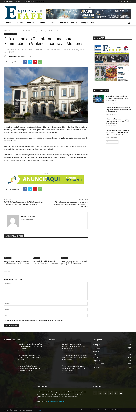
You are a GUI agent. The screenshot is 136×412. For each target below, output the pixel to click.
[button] (128, 22)
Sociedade (14, 34)
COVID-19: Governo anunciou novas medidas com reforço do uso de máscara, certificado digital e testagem (70, 204)
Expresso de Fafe (14, 56)
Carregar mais (112, 142)
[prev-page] (5, 270)
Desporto (64, 258)
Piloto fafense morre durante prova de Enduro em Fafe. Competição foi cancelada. (29, 357)
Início (5, 31)
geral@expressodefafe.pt (56, 401)
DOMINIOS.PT (37, 410)
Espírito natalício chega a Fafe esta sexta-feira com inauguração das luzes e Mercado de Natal (117, 132)
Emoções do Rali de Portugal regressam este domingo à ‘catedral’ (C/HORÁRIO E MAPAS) (30, 368)
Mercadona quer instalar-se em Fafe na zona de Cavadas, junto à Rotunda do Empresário (30, 346)
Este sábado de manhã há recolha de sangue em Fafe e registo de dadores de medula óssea (45, 263)
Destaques (12, 31)
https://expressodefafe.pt (27, 219)
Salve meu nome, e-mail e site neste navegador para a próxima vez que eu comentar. (35, 320)
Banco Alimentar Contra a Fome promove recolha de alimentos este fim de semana (117, 98)
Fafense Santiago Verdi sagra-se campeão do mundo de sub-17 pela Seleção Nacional (74, 263)
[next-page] (9, 270)
